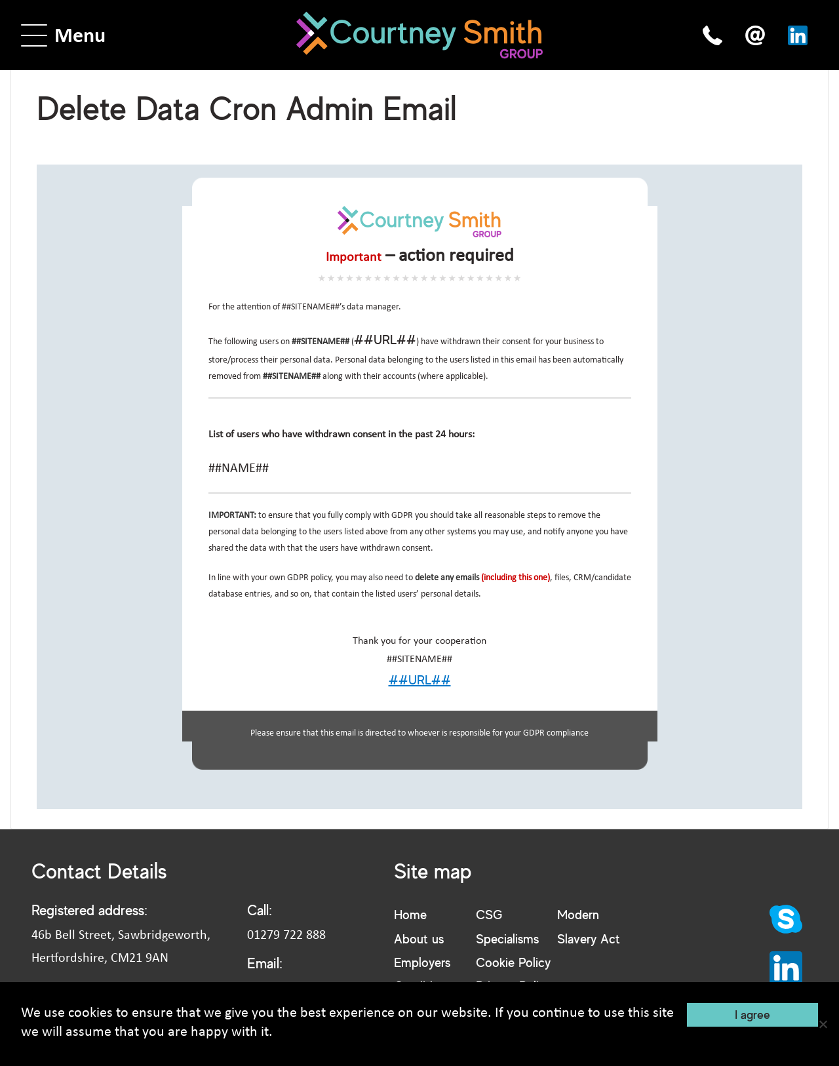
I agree (752, 1014)
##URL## (385, 339)
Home (410, 914)
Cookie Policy (513, 962)
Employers (422, 962)
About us (419, 938)
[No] (822, 1024)
